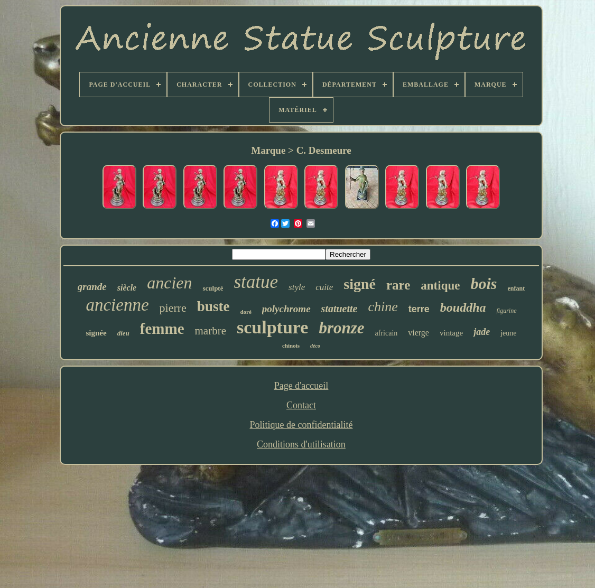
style (297, 287)
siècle (126, 287)
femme (162, 328)
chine (382, 306)
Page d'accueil (301, 385)
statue (256, 282)
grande (92, 286)
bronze (341, 328)
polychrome (286, 308)
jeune (508, 333)
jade (481, 331)
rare (398, 285)
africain (386, 333)
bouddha (463, 307)
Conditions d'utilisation (301, 444)
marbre (210, 330)
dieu (123, 333)
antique (440, 285)
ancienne (117, 304)
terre (419, 309)
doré (245, 312)
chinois (291, 345)
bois (483, 283)
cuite (324, 287)
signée (96, 333)
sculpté (212, 288)
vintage (451, 333)
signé (359, 284)
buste (213, 306)
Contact (301, 405)
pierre (173, 307)
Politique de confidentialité (301, 424)
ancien (169, 282)
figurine (507, 310)
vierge (418, 332)
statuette (339, 308)
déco (315, 346)
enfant (516, 288)
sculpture (272, 327)
